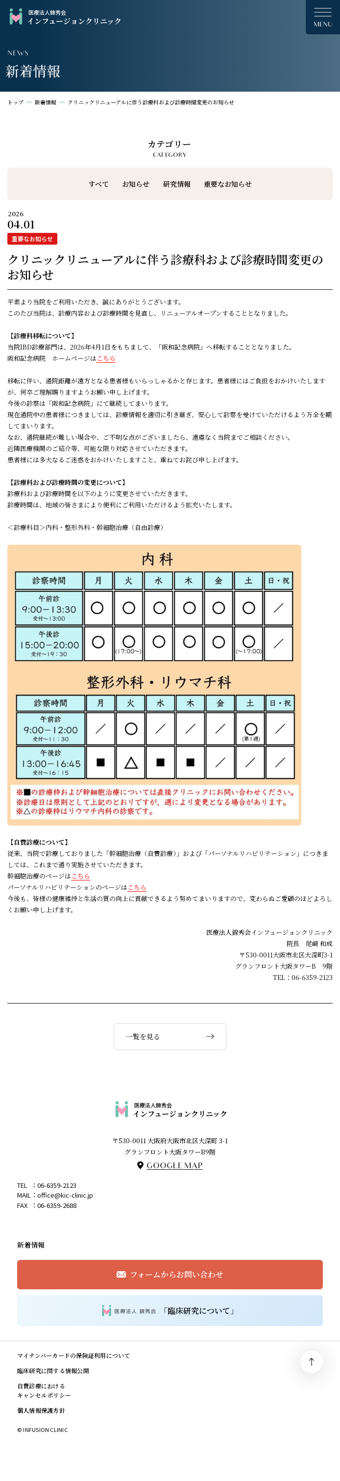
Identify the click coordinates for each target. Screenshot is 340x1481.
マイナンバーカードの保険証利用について (73, 1355)
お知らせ (135, 184)
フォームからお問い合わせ (176, 1274)
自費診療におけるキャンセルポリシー (44, 1390)
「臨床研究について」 (170, 1311)
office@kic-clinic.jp (65, 1195)
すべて (98, 184)
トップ (15, 102)
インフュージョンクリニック (64, 17)
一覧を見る (143, 1036)
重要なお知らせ (228, 184)
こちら (106, 358)
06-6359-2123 (56, 1185)
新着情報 (45, 102)
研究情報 (177, 184)
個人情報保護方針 (41, 1410)
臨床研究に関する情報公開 (53, 1370)
